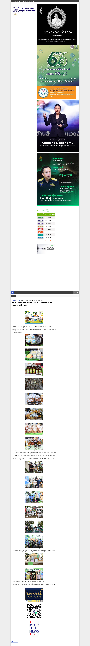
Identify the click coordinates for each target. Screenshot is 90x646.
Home (13, 300)
